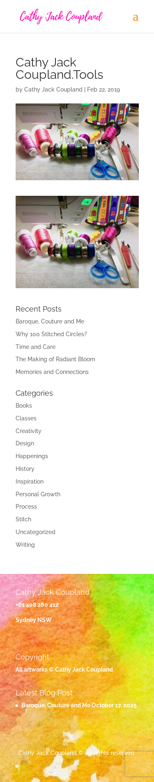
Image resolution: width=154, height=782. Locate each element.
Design (25, 443)
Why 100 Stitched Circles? (51, 334)
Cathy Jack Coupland (53, 89)
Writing (25, 544)
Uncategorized (35, 532)
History (25, 469)
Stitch (23, 519)
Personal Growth (38, 494)
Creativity (28, 431)
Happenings (32, 456)
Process (26, 506)
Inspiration (30, 481)
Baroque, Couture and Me (50, 321)
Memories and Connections (52, 372)
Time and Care (35, 347)
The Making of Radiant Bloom (55, 359)
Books (24, 405)
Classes (26, 418)
